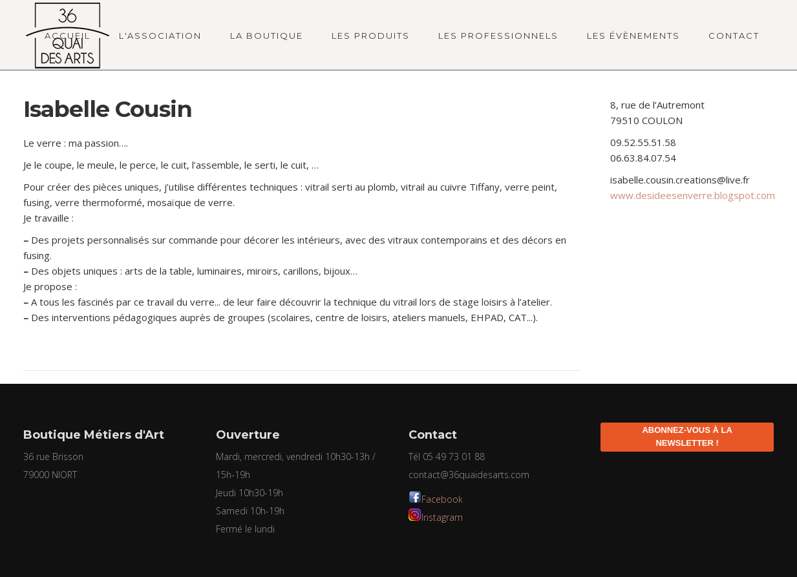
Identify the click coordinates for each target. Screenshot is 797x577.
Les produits (371, 35)
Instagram (442, 517)
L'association (160, 35)
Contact (734, 35)
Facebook (442, 499)
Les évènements (633, 35)
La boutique (266, 35)
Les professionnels (498, 35)
